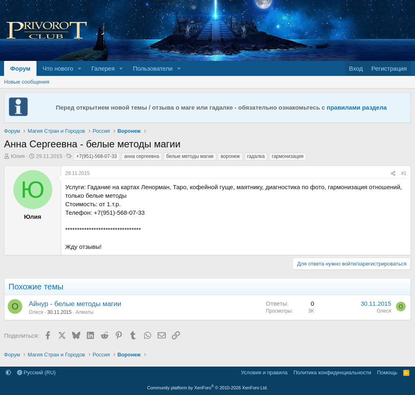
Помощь (387, 372)
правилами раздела (357, 107)
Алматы (84, 312)
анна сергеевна (141, 156)
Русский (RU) (36, 372)
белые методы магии (190, 156)
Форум (20, 68)
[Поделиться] (393, 173)
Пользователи (153, 68)
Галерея (103, 68)
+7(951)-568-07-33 (96, 156)
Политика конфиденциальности (332, 372)
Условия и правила (264, 372)
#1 (403, 173)
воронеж (230, 156)
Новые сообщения (26, 82)
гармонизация (288, 156)
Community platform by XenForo (207, 387)
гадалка (256, 156)
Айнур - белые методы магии (75, 304)
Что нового (58, 68)
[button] (80, 68)
